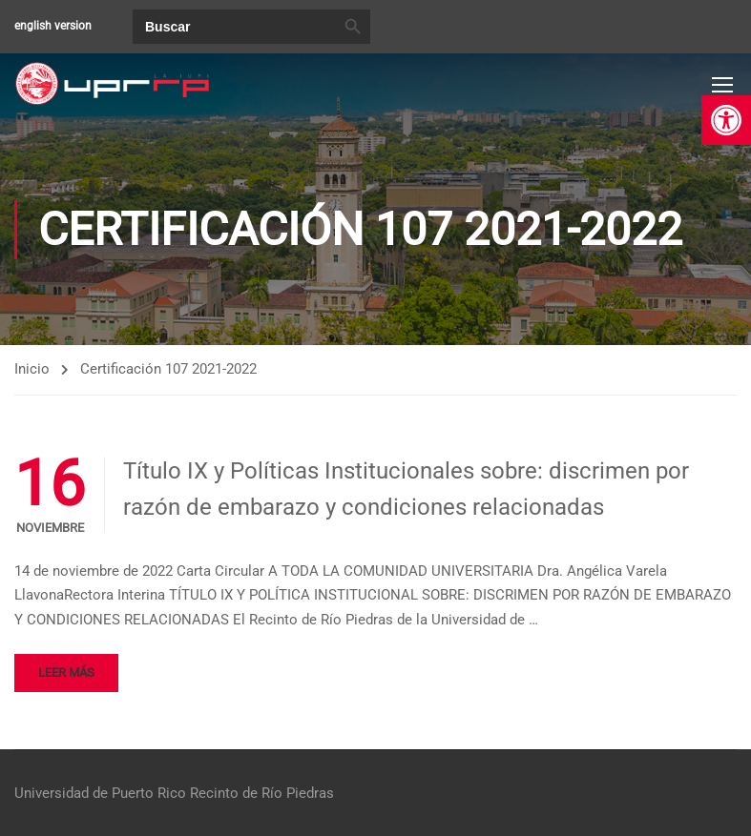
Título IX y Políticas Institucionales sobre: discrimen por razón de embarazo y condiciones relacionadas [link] (406, 489)
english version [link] (53, 25)
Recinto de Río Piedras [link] (262, 793)
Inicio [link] (32, 368)
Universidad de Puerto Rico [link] (100, 793)
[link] (726, 120)
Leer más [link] (66, 672)
